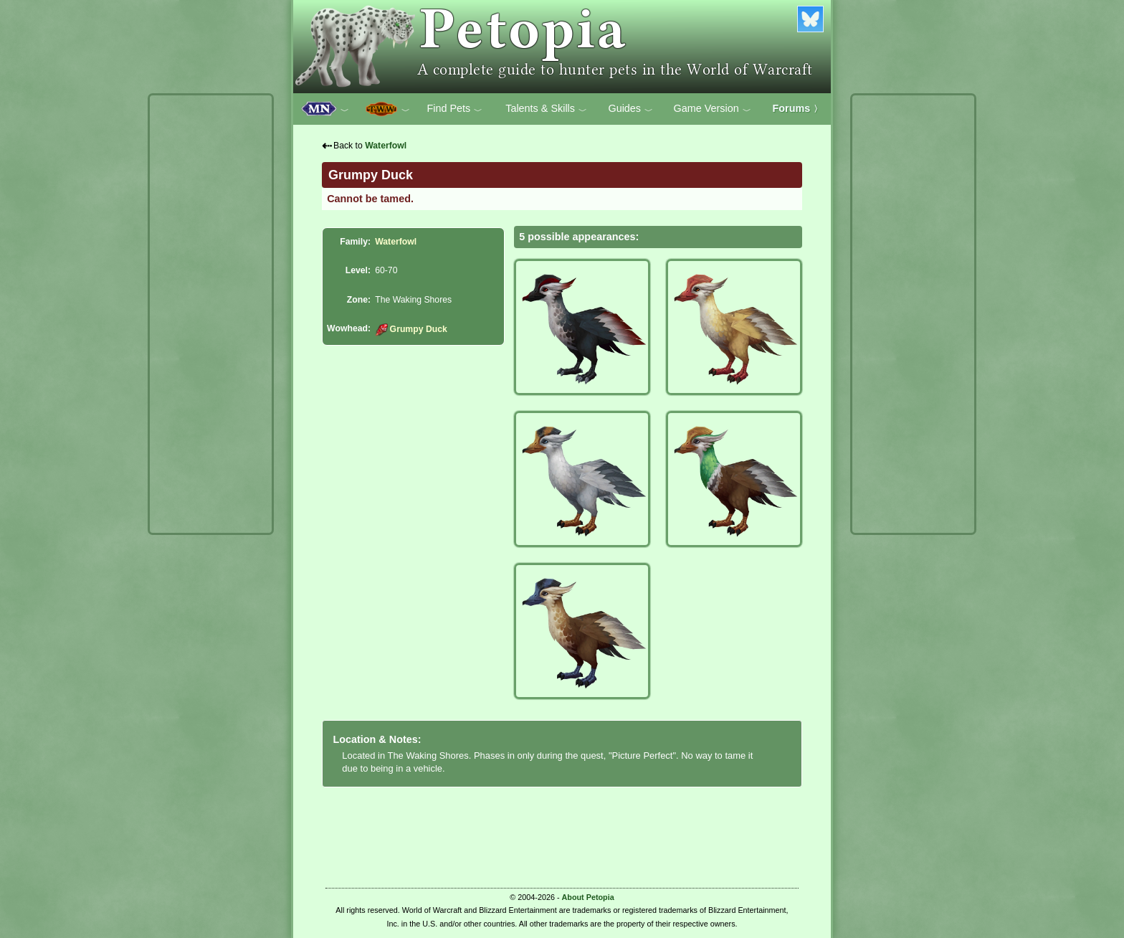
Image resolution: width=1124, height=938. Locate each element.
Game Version (712, 109)
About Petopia (588, 897)
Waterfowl (385, 146)
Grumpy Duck (411, 329)
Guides (630, 109)
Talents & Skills (546, 109)
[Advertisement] (210, 314)
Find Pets (454, 109)
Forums (798, 108)
